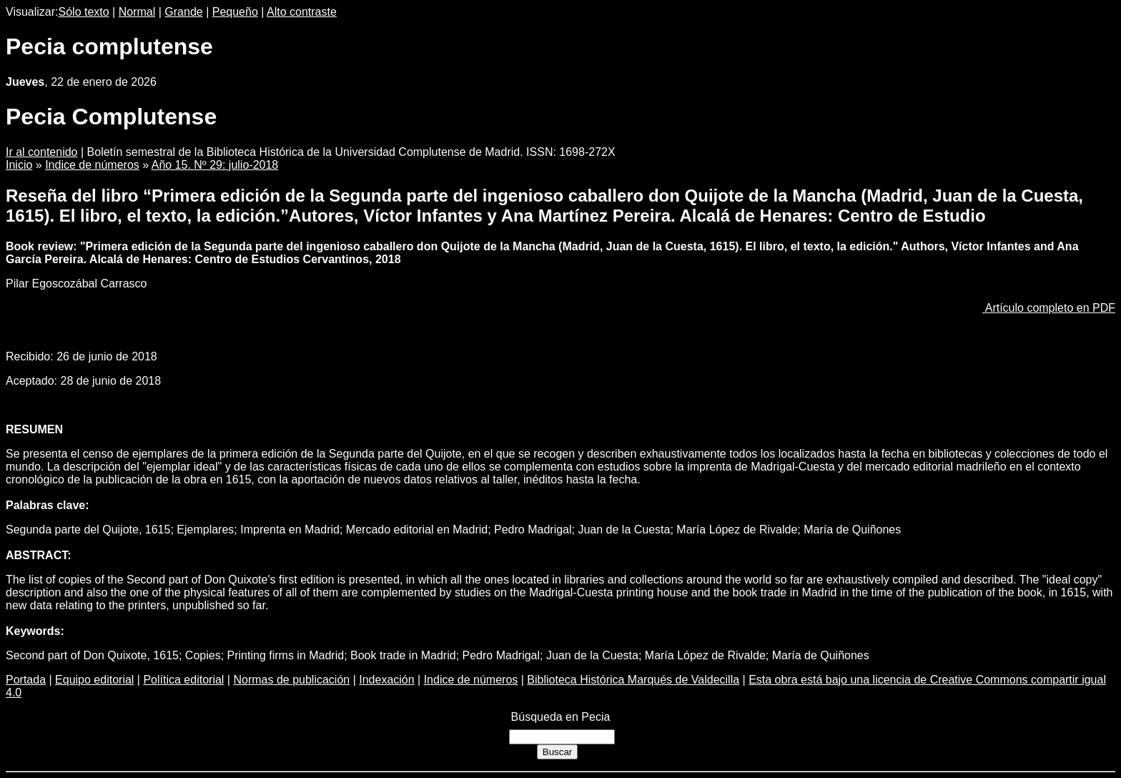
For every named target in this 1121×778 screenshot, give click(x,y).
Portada (26, 680)
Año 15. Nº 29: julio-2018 (215, 165)
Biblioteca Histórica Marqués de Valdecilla (633, 680)
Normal (137, 12)
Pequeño (235, 12)
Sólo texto (84, 12)
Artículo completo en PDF (1048, 308)
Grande (183, 12)
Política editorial (183, 680)
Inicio (19, 165)
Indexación (386, 680)
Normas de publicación (291, 680)
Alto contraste (302, 12)
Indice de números (92, 165)
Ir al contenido (42, 152)
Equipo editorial (94, 680)
